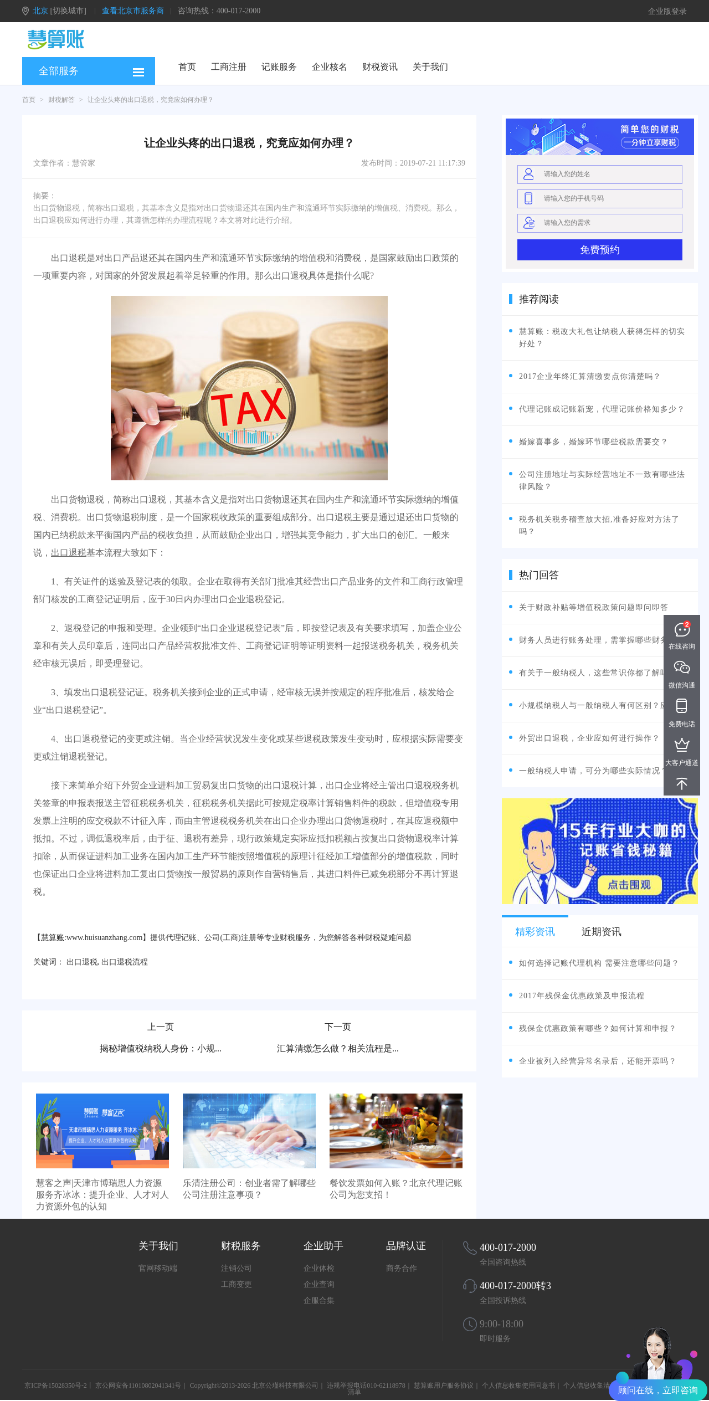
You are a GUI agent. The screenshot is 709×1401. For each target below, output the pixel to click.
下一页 (338, 1026)
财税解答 (61, 100)
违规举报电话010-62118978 (366, 1385)
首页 (187, 66)
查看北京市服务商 (133, 11)
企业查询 (319, 1284)
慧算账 (52, 937)
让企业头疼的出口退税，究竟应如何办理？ (151, 100)
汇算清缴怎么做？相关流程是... (338, 1048)
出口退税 (68, 552)
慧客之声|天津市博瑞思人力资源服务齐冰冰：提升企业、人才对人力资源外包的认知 (102, 1194)
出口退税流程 (124, 962)
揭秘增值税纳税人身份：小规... (161, 1048)
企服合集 (319, 1300)
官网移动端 (157, 1268)
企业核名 (329, 66)
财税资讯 (380, 66)
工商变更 (236, 1284)
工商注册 (228, 66)
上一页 (160, 1026)
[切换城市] (68, 11)
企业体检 (319, 1268)
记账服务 (279, 66)
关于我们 (430, 66)
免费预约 (600, 249)
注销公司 (236, 1268)
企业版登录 (667, 11)
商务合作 (401, 1268)
